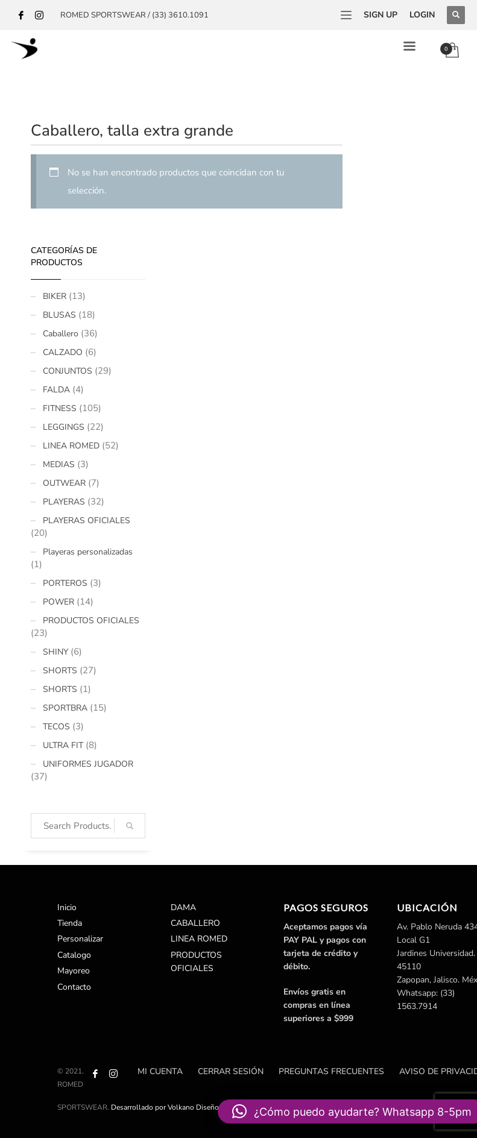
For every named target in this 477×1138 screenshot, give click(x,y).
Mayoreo (73, 970)
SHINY (55, 652)
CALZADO (63, 352)
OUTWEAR (64, 483)
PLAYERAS (64, 502)
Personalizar (80, 939)
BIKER (54, 296)
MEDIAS (59, 464)
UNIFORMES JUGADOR (88, 764)
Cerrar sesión (231, 1071)
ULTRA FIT (63, 745)
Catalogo (74, 955)
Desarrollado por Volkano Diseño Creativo (179, 1107)
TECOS (56, 726)
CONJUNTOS (67, 371)
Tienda (69, 923)
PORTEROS (65, 583)
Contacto (74, 987)
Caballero (60, 333)
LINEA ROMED (71, 445)
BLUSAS (59, 315)
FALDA (56, 389)
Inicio (67, 907)
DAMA (183, 907)
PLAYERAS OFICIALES (86, 520)
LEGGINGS (63, 427)
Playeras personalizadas (88, 552)
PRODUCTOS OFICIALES (91, 620)
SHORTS (60, 670)
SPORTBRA (65, 708)
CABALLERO (195, 923)
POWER (58, 602)
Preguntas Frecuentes (331, 1071)
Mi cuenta (160, 1071)
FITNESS (60, 408)
